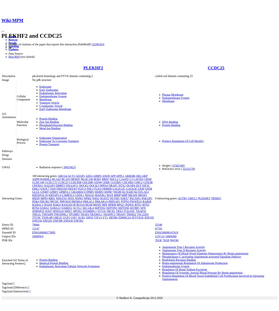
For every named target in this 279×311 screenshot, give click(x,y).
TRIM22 (131, 214)
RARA (57, 204)
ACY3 (71, 175)
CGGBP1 (116, 182)
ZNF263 (47, 220)
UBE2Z (57, 217)
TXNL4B (47, 217)
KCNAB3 (128, 191)
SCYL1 (77, 207)
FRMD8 (107, 188)
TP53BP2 (74, 214)
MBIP (117, 195)
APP (112, 175)
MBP (124, 195)
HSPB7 (108, 191)
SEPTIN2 (100, 207)
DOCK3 (94, 185)
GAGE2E (131, 188)
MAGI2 (89, 195)
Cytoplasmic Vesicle (51, 105)
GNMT (44, 191)
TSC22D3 (143, 214)
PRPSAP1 (114, 201)
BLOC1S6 (87, 179)
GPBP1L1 (64, 191)
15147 (35, 228)
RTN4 (35, 207)
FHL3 (90, 188)
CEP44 (98, 182)
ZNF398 (58, 220)
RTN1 (138, 204)
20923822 (69, 167)
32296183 (97, 44)
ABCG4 (62, 175)
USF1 (74, 217)
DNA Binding (170, 121)
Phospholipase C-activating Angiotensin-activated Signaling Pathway (201, 256)
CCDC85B (75, 182)
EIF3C (146, 185)
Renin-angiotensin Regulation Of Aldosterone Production (195, 263)
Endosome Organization (53, 137)
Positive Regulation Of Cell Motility (183, 141)
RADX (48, 204)
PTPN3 (125, 201)
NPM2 (87, 198)
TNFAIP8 (47, 214)
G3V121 (160, 236)
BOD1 (97, 179)
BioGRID (14, 56)
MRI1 (51, 198)
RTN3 (145, 204)
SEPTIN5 (111, 207)
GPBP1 (53, 191)
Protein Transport (49, 144)
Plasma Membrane (172, 94)
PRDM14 (77, 201)
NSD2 (95, 198)
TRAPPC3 (109, 214)
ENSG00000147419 (166, 232)
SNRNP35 (38, 211)
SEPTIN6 (123, 207)
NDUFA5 (61, 198)
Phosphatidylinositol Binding (56, 125)
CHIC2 (138, 182)
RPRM (112, 204)
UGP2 (66, 217)
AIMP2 (97, 175)
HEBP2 (99, 191)
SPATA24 (58, 211)
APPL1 (120, 175)
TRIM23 (216, 198)
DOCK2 (84, 185)
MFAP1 (142, 195)
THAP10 (141, 211)
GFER (148, 188)
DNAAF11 (72, 185)
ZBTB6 (113, 217)
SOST (48, 211)
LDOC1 (79, 195)
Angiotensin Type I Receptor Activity (183, 247)
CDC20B (87, 182)
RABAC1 (37, 204)
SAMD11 (66, 207)
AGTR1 (182, 198)
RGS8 (88, 204)
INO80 (117, 191)
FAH (53, 188)
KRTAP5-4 (55, 195)
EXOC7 (45, 188)
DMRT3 (60, 185)
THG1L (36, 214)
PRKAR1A (101, 201)
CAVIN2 (138, 179)
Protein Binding (48, 118)
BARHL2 (45, 179)
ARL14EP (142, 175)
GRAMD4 (77, 191)
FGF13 (82, 188)
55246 (158, 224)
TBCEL (110, 211)
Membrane (45, 99)
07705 (158, 228)
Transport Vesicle (49, 102)
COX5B (147, 182)
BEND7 (75, 179)
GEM (141, 188)
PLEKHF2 (93, 67)
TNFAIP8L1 (61, 214)
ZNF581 (78, 220)
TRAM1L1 (96, 214)
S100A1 (44, 207)
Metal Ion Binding (49, 128)
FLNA (98, 188)
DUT (139, 185)
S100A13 (55, 207)
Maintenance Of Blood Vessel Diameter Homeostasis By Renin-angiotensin (205, 253)
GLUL (36, 191)
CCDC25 (216, 67)
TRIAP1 (121, 214)
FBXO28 (61, 188)
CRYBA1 (37, 185)
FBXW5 (72, 188)
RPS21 (121, 204)
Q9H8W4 (37, 236)
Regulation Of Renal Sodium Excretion (184, 269)
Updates (14, 49)
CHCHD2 (128, 182)
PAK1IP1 (147, 198)
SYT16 (102, 211)
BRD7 (105, 179)
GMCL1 (192, 198)
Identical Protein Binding (53, 263)
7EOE (158, 240)
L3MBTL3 (68, 195)
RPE (104, 204)
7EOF (166, 240)
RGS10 (80, 204)
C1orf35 (124, 179)
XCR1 (81, 217)
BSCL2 (114, 179)
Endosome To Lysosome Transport (59, 141)
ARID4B (130, 175)
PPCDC (54, 201)
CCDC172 (51, 182)
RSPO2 (129, 204)
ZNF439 (68, 220)
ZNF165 (149, 217)
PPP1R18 (65, 201)
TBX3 (119, 211)
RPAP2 (97, 204)
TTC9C (36, 217)
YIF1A (98, 217)
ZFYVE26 (137, 217)
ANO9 (106, 175)
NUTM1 (115, 198)
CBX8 (147, 179)
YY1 (105, 217)
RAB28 (147, 201)
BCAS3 (66, 179)
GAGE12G (118, 188)
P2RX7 (124, 198)
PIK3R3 (44, 201)
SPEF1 (68, 211)
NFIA (71, 198)
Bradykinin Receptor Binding (179, 259)
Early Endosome (48, 89)
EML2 (36, 188)
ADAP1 (80, 175)
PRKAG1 (88, 201)
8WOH (174, 240)
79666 (35, 224)
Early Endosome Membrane (55, 109)
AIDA (89, 175)
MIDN (36, 198)
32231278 (188, 168)
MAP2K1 (100, 195)
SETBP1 (135, 207)
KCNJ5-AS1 (141, 191)
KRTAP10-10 (40, 195)
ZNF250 (37, 220)
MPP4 (44, 198)
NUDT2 (104, 198)
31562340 (178, 165)
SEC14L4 (88, 207)
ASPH (36, 179)
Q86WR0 (170, 236)
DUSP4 (130, 185)
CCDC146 (38, 182)
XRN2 (89, 217)
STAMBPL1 (89, 211)
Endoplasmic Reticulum (53, 93)
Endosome (45, 86)
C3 (131, 179)
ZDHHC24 (124, 217)
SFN (143, 207)
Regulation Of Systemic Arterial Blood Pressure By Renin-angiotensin (202, 272)
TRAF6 (84, 214)
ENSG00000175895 (43, 232)
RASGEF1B (68, 204)
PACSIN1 (135, 198)
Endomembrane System (52, 96)
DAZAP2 (49, 185)
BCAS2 (56, 179)
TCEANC (129, 211)
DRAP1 (113, 185)
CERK (106, 182)
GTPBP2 (89, 191)
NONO (79, 198)
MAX (110, 195)
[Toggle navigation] (2, 31)
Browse (13, 39)
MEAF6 (132, 195)
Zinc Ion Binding (49, 121)
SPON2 (77, 211)
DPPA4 (103, 185)
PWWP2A (136, 201)
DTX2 (122, 185)
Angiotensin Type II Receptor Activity (184, 250)
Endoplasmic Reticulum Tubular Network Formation (69, 266)
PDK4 (35, 201)
